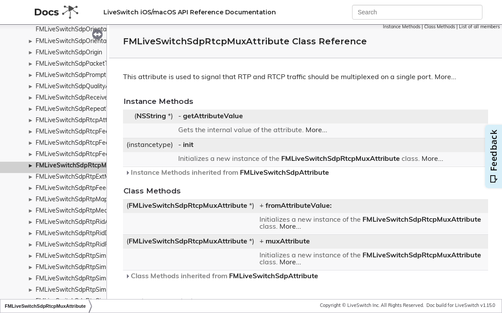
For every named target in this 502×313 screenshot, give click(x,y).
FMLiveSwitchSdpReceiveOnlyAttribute (90, 98)
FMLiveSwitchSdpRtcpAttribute (79, 120)
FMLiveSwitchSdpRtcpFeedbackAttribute (93, 132)
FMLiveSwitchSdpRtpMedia (74, 211)
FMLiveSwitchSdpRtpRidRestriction (85, 245)
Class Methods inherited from (221, 276)
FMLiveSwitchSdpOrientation (76, 30)
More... (445, 77)
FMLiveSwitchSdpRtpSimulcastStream (89, 279)
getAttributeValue (213, 116)
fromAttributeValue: (299, 206)
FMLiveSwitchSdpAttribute (284, 173)
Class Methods (439, 27)
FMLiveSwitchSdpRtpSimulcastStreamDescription (105, 290)
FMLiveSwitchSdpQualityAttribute (83, 86)
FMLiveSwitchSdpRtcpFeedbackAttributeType (99, 154)
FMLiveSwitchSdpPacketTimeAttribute (89, 64)
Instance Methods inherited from (227, 173)
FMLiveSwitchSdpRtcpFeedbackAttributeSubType (105, 143)
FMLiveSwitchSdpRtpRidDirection (83, 233)
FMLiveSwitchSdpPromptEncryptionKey (91, 75)
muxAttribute (288, 241)
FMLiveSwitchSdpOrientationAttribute (89, 41)
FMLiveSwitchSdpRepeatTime (78, 109)
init (188, 145)
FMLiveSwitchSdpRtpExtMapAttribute (88, 177)
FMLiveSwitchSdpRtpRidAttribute (83, 222)
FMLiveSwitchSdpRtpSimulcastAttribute (91, 256)
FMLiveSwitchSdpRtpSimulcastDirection (91, 267)
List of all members (479, 27)
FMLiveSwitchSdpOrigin (69, 53)
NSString (151, 116)
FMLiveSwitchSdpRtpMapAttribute (84, 199)
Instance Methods (401, 27)
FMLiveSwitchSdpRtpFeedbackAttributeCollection (105, 188)
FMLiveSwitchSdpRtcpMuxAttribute (88, 166)
